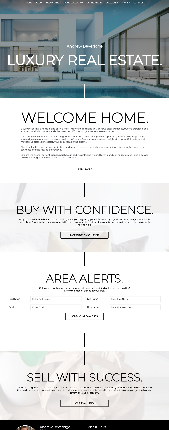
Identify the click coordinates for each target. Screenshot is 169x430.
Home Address (95, 307)
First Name (14, 298)
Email (11, 307)
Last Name (92, 298)
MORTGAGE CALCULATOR (84, 235)
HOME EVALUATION (84, 403)
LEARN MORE (84, 169)
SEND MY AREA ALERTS (84, 316)
